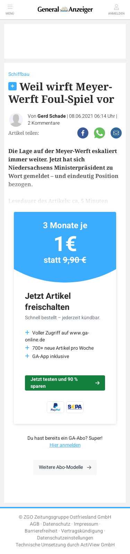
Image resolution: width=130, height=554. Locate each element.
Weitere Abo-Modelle (65, 467)
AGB (35, 524)
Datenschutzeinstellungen (65, 538)
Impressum (86, 524)
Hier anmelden (65, 445)
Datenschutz (56, 524)
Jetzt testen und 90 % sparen (65, 383)
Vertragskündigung (82, 531)
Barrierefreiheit (41, 531)
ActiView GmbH (97, 544)
